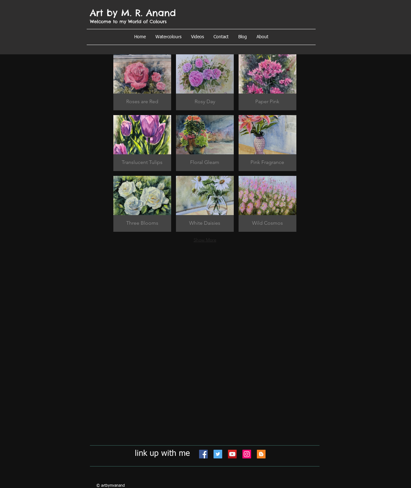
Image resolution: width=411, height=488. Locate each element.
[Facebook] (203, 454)
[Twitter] (218, 454)
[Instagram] (246, 454)
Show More (205, 240)
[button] (262, 37)
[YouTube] (232, 454)
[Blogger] (261, 454)
